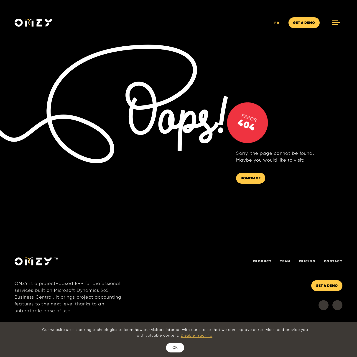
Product (262, 261)
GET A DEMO (327, 285)
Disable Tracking (196, 335)
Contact (333, 261)
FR (277, 23)
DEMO (304, 22)
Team (285, 261)
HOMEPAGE (251, 178)
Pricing (307, 261)
